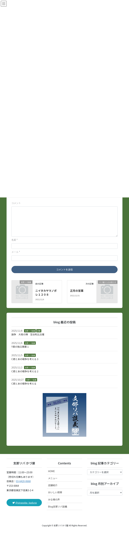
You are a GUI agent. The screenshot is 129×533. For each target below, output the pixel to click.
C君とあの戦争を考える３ (25, 359)
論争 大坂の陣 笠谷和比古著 (27, 334)
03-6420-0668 (23, 481)
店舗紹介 (52, 485)
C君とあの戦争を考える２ (25, 371)
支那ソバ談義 (30, 330)
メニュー (52, 478)
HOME (51, 471)
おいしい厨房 (55, 492)
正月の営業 (76, 291)
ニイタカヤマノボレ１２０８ (46, 292)
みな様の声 (54, 499)
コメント (16, 203)
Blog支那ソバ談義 (57, 506)
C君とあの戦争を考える (23, 383)
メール (15, 251)
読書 (38, 330)
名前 (14, 239)
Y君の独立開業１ (20, 346)
